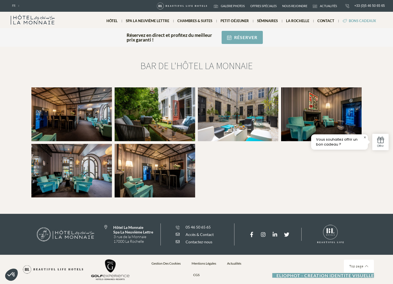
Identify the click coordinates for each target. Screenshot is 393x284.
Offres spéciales (263, 6)
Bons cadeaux (359, 21)
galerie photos (229, 6)
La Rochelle (297, 21)
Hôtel (112, 21)
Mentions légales (204, 263)
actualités (325, 6)
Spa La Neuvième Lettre (147, 21)
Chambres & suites (194, 21)
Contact (325, 21)
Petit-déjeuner (235, 21)
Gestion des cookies (166, 263)
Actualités (234, 263)
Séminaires (267, 21)
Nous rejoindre (294, 6)
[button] (196, 274)
